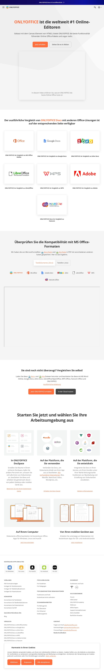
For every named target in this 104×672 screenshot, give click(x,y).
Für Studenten (41, 583)
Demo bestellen (75, 613)
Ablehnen (14, 662)
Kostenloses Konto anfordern (46, 597)
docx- (33, 376)
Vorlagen (7, 580)
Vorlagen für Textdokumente (12, 586)
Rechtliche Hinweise (76, 615)
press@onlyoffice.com (70, 630)
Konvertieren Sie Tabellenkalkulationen (16, 602)
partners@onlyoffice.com (71, 627)
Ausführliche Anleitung (52, 384)
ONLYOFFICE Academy (77, 602)
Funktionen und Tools (43, 595)
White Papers (74, 607)
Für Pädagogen (41, 586)
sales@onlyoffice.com (70, 625)
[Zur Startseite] (12, 7)
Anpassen (28, 662)
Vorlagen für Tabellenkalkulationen (14, 589)
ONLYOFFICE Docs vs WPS (12, 635)
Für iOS (55, 571)
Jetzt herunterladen (27, 542)
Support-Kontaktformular (78, 610)
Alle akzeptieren (43, 662)
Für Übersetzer (41, 608)
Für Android (44, 571)
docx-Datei (48, 252)
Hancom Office (54, 280)
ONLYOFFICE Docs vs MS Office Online (15, 625)
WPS (92, 273)
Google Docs (49, 273)
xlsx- (43, 376)
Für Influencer (41, 611)
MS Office (33, 273)
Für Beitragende (42, 606)
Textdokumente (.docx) (44, 263)
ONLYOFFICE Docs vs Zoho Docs (13, 630)
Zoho (66, 273)
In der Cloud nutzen (65, 391)
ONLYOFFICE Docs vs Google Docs (14, 627)
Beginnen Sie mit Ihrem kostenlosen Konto (19, 490)
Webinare (73, 605)
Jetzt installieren (76, 542)
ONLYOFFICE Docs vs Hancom (13, 641)
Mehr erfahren (51, 656)
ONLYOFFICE (18, 273)
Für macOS (32, 571)
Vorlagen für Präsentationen (12, 591)
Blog (5, 616)
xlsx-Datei (62, 252)
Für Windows (10, 571)
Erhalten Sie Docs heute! (52, 491)
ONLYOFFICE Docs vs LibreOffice (14, 633)
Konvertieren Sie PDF (10, 608)
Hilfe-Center (73, 600)
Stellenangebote (42, 614)
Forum (72, 597)
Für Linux (21, 571)
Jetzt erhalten (40, 44)
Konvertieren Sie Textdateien (12, 600)
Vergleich (7, 621)
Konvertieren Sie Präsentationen (14, 605)
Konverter (8, 596)
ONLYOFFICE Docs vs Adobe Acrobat (15, 638)
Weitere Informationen (85, 491)
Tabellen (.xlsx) (62, 263)
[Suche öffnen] (95, 7)
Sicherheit (74, 580)
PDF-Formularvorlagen (11, 583)
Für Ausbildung (43, 580)
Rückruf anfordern (60, 633)
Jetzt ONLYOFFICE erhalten (41, 391)
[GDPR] (76, 587)
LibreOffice (79, 273)
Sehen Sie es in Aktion (60, 44)
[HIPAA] (71, 587)
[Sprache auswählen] (100, 7)
